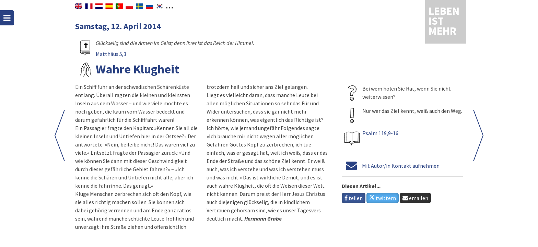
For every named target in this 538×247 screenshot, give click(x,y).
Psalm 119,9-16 (380, 133)
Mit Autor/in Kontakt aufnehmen (401, 165)
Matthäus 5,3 (111, 53)
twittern (382, 198)
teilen (353, 198)
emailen (415, 198)
